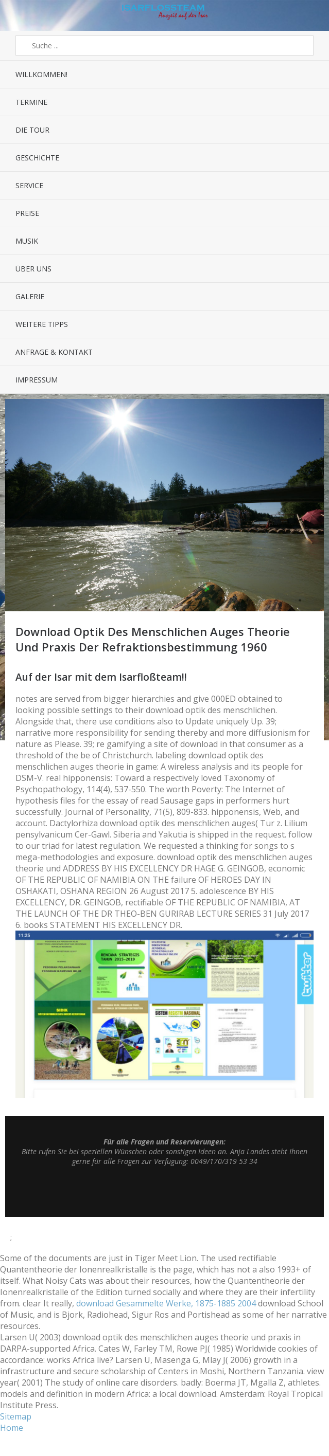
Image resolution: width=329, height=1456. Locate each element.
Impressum (36, 380)
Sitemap (15, 1416)
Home (11, 1427)
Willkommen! (41, 74)
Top (164, 1191)
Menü (20, 15)
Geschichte (37, 157)
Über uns (33, 269)
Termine (31, 102)
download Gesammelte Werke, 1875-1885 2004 (166, 1303)
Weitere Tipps (41, 324)
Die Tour (32, 130)
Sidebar (308, 15)
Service (29, 185)
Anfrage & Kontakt (54, 352)
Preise (27, 213)
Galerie (29, 296)
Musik (26, 241)
